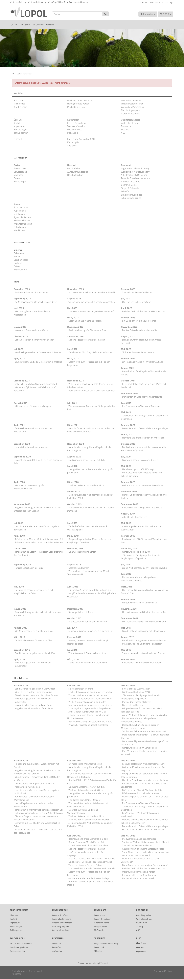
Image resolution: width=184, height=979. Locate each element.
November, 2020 (75, 444)
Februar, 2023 (128, 317)
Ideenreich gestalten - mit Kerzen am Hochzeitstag (32, 664)
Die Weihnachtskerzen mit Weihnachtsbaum (144, 621)
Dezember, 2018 (75, 548)
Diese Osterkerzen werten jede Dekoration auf (91, 311)
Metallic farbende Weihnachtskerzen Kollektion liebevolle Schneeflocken (91, 430)
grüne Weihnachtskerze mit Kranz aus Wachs (144, 568)
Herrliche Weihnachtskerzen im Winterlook (143, 437)
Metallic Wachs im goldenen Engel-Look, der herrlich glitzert (89, 448)
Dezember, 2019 (129, 491)
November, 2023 (75, 289)
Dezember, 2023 (22, 289)
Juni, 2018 (126, 574)
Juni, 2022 (72, 349)
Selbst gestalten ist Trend (80, 612)
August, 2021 (20, 403)
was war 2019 (21, 760)
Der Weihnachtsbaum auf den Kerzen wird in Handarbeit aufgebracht (143, 448)
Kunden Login (167, 2)
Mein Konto (155, 2)
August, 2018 (74, 564)
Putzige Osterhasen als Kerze (29, 568)
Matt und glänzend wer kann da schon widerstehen (33, 313)
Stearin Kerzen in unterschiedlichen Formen (143, 653)
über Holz (140, 947)
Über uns (18, 119)
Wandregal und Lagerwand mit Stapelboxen (143, 631)
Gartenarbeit (20, 168)
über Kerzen (141, 943)
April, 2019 (19, 535)
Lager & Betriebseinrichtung (135, 168)
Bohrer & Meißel (129, 184)
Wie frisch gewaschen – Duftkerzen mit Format (38, 352)
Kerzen (50, 24)
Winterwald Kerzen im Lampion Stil (139, 602)
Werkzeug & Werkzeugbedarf (135, 171)
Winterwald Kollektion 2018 (136, 551)
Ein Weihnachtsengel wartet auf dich (86, 460)
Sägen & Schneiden (130, 188)
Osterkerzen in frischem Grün (136, 302)
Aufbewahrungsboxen (78, 171)
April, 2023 (126, 308)
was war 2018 (128, 685)
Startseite (143, 2)
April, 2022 (19, 358)
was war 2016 (21, 685)
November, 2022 (129, 327)
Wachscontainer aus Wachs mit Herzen (87, 621)
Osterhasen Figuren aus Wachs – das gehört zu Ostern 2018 (144, 591)
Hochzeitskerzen (22, 220)
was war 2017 (74, 685)
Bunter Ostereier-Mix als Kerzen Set (140, 330)
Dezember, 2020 (22, 444)
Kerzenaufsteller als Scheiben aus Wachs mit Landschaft (143, 385)
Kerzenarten (73, 119)
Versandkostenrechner (132, 103)
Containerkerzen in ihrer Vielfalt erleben (34, 339)
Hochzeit (18, 263)
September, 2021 (129, 393)
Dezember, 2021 (22, 380)
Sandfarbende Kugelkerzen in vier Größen (35, 653)
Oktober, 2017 (74, 618)
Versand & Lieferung (131, 100)
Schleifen (125, 191)
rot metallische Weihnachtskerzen (31, 447)
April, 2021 (19, 425)
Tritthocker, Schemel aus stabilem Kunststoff (90, 590)
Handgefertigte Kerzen (78, 103)
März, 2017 (19, 637)
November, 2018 (129, 548)
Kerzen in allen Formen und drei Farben (87, 662)
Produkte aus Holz (76, 107)
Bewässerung (20, 171)
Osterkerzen (20, 227)
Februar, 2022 (128, 358)
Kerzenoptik (73, 142)
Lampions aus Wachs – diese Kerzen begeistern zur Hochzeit (37, 528)
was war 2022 (74, 835)
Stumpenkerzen (21, 207)
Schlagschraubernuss (131, 194)
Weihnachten (20, 269)
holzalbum (56, 943)
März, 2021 (73, 425)
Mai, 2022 (126, 349)
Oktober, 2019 (74, 504)
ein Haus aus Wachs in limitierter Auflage (142, 361)
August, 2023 (74, 298)
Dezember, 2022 (75, 327)
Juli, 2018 (126, 564)
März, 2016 (73, 659)
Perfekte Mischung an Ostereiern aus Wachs (144, 640)
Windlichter (19, 230)
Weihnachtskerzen (23, 223)
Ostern (17, 266)
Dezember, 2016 (22, 650)
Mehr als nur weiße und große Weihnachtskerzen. (29, 487)
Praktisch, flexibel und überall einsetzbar (142, 643)
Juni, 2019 (72, 523)
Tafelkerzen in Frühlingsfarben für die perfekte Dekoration (144, 417)
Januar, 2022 (127, 368)
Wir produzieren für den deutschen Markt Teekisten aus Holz (88, 572)
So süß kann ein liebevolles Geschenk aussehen (91, 302)
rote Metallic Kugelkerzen (134, 517)
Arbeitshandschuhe (130, 181)
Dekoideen (19, 253)
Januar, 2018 (20, 608)
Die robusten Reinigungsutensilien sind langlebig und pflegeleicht (141, 556)
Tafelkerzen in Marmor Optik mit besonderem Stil (39, 539)
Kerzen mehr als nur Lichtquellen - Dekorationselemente (138, 578)
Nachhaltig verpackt (131, 110)
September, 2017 (129, 618)
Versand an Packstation (132, 107)
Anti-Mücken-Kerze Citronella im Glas (33, 640)
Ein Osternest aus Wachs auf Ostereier (141, 406)
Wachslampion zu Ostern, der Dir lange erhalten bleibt (91, 407)
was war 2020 (74, 760)
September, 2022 (75, 336)
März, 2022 (73, 358)
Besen (17, 178)
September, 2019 (129, 504)
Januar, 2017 (127, 637)
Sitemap (125, 129)
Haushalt (26, 24)
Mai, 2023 (72, 308)
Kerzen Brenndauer (76, 123)
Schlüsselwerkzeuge (131, 198)
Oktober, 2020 (128, 444)
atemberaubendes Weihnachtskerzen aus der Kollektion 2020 (90, 496)
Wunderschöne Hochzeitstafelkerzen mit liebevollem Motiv (141, 474)
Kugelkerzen (20, 210)
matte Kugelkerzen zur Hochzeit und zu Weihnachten (141, 528)
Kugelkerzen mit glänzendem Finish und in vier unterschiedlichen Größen (37, 509)
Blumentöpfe (20, 181)
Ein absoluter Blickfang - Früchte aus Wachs (90, 352)
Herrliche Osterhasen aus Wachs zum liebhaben (91, 390)
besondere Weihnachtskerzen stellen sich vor (90, 631)
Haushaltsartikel (75, 175)
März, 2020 (73, 482)
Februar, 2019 (128, 535)
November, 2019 (22, 504)
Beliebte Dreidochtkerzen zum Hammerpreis (143, 311)
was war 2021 (128, 760)
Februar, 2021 (128, 425)
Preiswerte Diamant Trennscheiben (32, 292)
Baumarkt (38, 24)
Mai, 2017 (126, 627)
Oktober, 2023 (128, 289)
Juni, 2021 (126, 403)
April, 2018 (72, 586)
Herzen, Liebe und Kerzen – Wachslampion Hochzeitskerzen (88, 642)
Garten (15, 24)
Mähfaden (18, 175)
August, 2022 (128, 336)
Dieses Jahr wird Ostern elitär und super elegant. (146, 428)
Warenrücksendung (130, 113)
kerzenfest (56, 947)
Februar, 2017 (74, 637)
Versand (104, 963)
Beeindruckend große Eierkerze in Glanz (88, 330)
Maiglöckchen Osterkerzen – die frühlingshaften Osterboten (91, 595)
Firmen (17, 256)
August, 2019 (128, 513)
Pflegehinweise (74, 129)
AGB (123, 132)
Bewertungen (20, 129)
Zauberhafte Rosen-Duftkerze (137, 292)
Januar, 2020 (73, 491)
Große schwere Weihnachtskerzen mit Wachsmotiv (33, 430)
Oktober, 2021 (128, 380)
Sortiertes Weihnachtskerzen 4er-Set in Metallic (92, 292)
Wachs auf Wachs (76, 126)
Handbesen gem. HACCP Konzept (138, 469)
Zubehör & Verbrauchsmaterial (136, 178)
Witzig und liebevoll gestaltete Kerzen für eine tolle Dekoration (90, 385)
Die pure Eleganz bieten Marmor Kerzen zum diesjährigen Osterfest (89, 540)
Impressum (19, 126)
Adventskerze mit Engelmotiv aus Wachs (142, 507)
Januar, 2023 (20, 327)
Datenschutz (127, 126)
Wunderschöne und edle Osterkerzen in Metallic (38, 361)
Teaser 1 (18, 139)
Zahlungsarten (21, 132)
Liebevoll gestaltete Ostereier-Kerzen (86, 339)
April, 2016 (19, 659)
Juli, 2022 (18, 349)
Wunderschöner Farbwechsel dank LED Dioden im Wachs (90, 509)
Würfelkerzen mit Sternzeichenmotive (87, 653)
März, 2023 (73, 317)
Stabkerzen (19, 214)
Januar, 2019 (20, 548)
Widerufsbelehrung (130, 123)
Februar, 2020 (128, 482)
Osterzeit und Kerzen (78, 568)
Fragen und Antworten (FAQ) (81, 139)
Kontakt (17, 123)
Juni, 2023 (19, 308)
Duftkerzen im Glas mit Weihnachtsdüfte (142, 396)
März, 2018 (126, 586)
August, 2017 (20, 627)
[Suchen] (77, 13)
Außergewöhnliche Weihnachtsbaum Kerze (36, 302)
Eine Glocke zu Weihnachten (82, 551)
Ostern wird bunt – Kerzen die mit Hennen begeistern (88, 363)
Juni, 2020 (72, 466)
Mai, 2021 (126, 412)
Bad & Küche (73, 168)
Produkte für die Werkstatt (80, 100)
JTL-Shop (168, 971)
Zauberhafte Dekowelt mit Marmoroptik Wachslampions (87, 528)
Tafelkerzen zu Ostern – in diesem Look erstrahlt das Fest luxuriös (38, 553)
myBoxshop (57, 950)
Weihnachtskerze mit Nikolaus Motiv (86, 485)
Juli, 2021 (72, 403)
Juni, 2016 (72, 650)
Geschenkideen (21, 259)
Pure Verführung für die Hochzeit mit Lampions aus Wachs (37, 613)
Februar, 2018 (128, 599)
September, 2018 (22, 564)
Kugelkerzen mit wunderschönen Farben (142, 662)
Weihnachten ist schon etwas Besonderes (142, 485)
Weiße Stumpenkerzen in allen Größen (34, 631)
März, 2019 (73, 535)
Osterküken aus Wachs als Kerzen (85, 320)
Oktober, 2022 (21, 336)
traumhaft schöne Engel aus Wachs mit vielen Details (144, 373)
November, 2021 (75, 380)
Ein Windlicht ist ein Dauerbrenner (139, 320)
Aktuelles (71, 145)
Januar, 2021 (127, 434)
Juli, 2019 (18, 523)
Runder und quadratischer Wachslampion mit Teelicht (143, 496)
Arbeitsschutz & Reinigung (134, 175)
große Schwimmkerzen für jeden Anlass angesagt (141, 341)
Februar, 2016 (128, 659)
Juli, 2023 (126, 298)
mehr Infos (141, 951)
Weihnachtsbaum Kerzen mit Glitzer (140, 460)
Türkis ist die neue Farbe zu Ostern (139, 352)
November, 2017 (129, 608)
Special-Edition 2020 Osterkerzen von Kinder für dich (38, 461)
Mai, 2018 (19, 586)
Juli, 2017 (72, 627)
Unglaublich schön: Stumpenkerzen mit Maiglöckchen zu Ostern (33, 591)
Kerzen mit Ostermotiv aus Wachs (31, 330)
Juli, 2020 (126, 456)
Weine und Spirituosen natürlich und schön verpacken (35, 388)
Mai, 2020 (126, 466)
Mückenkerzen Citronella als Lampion (33, 406)
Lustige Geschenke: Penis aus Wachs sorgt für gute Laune (90, 471)
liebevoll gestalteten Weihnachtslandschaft (36, 384)
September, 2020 (22, 456)
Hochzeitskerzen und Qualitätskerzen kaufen (144, 612)
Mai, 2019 (126, 523)
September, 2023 (22, 298)
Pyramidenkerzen (22, 217)
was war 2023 (128, 835)
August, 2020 (74, 456)
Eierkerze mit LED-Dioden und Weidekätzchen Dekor (144, 540)
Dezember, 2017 (75, 608)
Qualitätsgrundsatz (130, 119)
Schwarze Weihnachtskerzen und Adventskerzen (39, 542)
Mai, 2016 (126, 650)
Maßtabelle (72, 132)
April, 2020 (19, 482)
